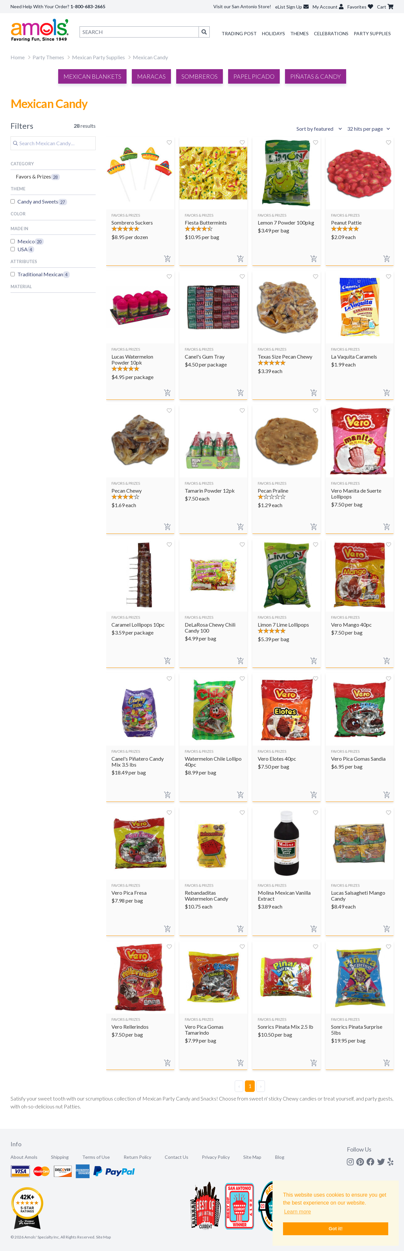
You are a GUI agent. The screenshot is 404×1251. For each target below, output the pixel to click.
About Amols (24, 1157)
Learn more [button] (297, 1211)
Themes (299, 33)
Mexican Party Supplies (98, 57)
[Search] (53, 143)
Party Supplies (372, 33)
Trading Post (239, 33)
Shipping (60, 1157)
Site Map (252, 1157)
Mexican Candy (150, 57)
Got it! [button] (336, 1228)
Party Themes (48, 57)
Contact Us (176, 1157)
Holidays (273, 33)
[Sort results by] (320, 128)
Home (18, 57)
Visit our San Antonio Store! (242, 6)
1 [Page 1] (250, 1086)
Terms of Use (96, 1157)
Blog (279, 1157)
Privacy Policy (216, 1157)
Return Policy (137, 1157)
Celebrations (331, 33)
